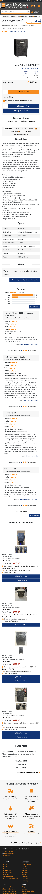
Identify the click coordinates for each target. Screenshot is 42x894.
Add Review (34, 307)
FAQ (23, 887)
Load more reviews (21, 511)
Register (4, 866)
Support (24, 874)
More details (7, 561)
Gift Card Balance (7, 877)
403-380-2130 (13, 729)
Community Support (8, 887)
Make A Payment (7, 872)
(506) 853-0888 (13, 621)
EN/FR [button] (38, 1)
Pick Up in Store (24, 106)
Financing (25, 877)
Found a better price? (33, 23)
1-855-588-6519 (8, 851)
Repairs (24, 870)
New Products (26, 864)
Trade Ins (25, 872)
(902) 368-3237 (13, 572)
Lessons (24, 868)
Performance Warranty (9, 891)
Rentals (24, 866)
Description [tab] (8, 129)
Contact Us (4, 1)
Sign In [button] (27, 1)
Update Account (7, 870)
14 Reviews (12, 31)
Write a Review (21, 31)
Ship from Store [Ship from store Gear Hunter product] (21, 576)
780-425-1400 (13, 673)
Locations (25, 889)
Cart (3, 868)
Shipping (25, 881)
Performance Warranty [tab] (21, 134)
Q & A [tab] (24, 129)
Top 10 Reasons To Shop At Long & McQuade (26, 843)
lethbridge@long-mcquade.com (17, 727)
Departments (5, 16)
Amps (18, 16)
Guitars (13, 16)
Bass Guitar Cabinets (27, 16)
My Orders (5, 874)
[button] (31, 5)
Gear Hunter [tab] (15, 132)
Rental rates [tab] (27, 132)
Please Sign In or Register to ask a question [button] (25, 280)
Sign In (4, 864)
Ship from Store (21, 111)
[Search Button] (28, 12)
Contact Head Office (28, 891)
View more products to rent (28, 772)
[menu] (38, 5)
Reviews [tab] (33, 129)
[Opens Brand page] (12, 20)
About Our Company (8, 889)
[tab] (12, 121)
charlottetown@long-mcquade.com (19, 570)
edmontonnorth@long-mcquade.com (19, 671)
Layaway (25, 879)
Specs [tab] (17, 129)
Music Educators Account (10, 879)
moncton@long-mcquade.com (17, 619)
